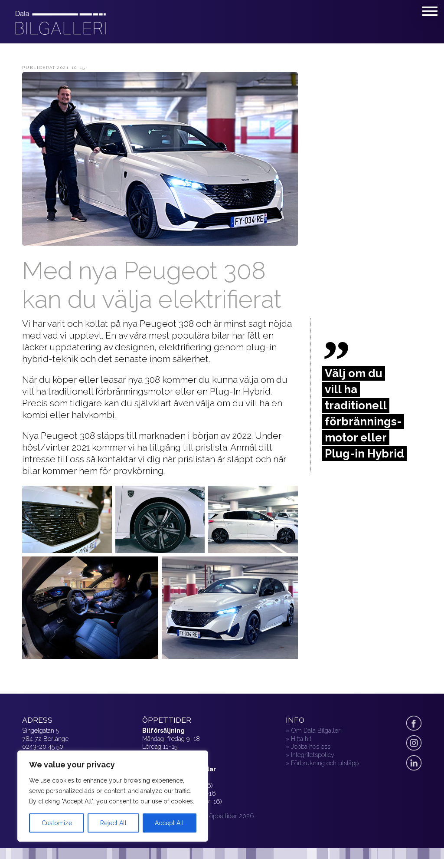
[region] (112, 796)
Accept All (169, 823)
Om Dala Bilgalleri (316, 730)
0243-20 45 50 (42, 746)
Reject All (113, 823)
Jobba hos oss (310, 746)
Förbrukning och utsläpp (325, 763)
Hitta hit (301, 738)
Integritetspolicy (312, 754)
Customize (57, 823)
